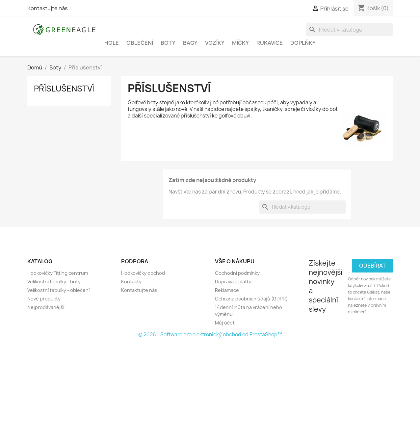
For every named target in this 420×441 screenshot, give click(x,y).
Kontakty (131, 281)
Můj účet (225, 323)
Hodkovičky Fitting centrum (57, 273)
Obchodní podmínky (237, 273)
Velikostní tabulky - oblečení (58, 290)
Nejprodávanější (45, 307)
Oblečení (139, 42)
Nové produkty (44, 299)
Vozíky (214, 42)
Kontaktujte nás (47, 8)
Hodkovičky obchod (143, 273)
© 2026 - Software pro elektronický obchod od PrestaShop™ (210, 334)
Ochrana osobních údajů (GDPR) (251, 299)
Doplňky (303, 42)
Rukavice (269, 42)
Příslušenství (64, 88)
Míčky (240, 42)
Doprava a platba (233, 281)
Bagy (190, 42)
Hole (111, 42)
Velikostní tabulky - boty (54, 281)
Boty (168, 42)
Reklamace (227, 290)
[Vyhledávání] (349, 29)
